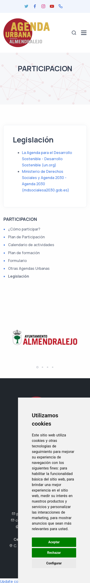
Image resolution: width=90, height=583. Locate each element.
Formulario (17, 260)
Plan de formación (24, 252)
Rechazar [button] (54, 553)
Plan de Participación (26, 236)
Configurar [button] (54, 563)
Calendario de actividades (31, 244)
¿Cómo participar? (24, 229)
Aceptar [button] (54, 542)
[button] (37, 367)
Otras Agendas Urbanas (29, 268)
